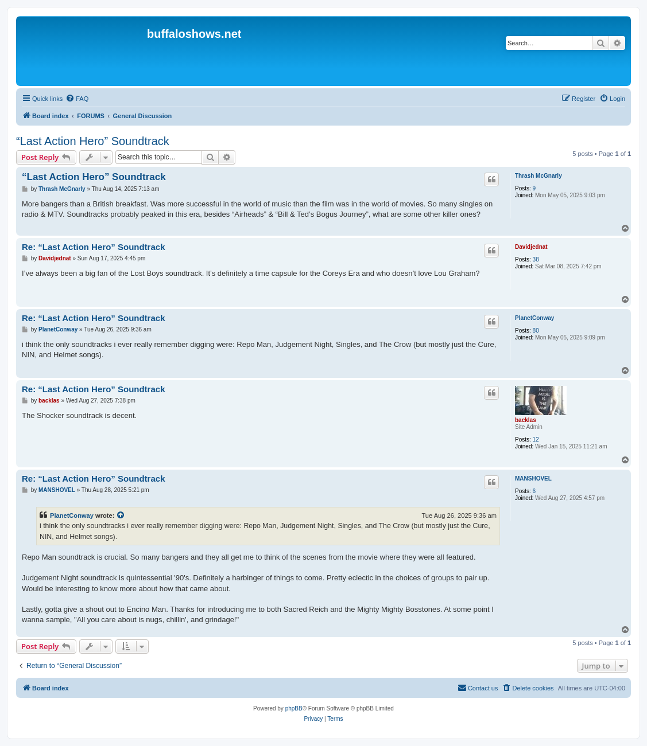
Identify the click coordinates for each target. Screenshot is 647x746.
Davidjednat (531, 247)
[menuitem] (76, 99)
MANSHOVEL (533, 478)
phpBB (294, 708)
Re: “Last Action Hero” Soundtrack (93, 247)
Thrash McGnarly (538, 176)
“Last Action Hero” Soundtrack (92, 141)
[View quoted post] (121, 515)
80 (536, 330)
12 (536, 439)
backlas (525, 420)
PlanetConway (534, 318)
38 (536, 259)
